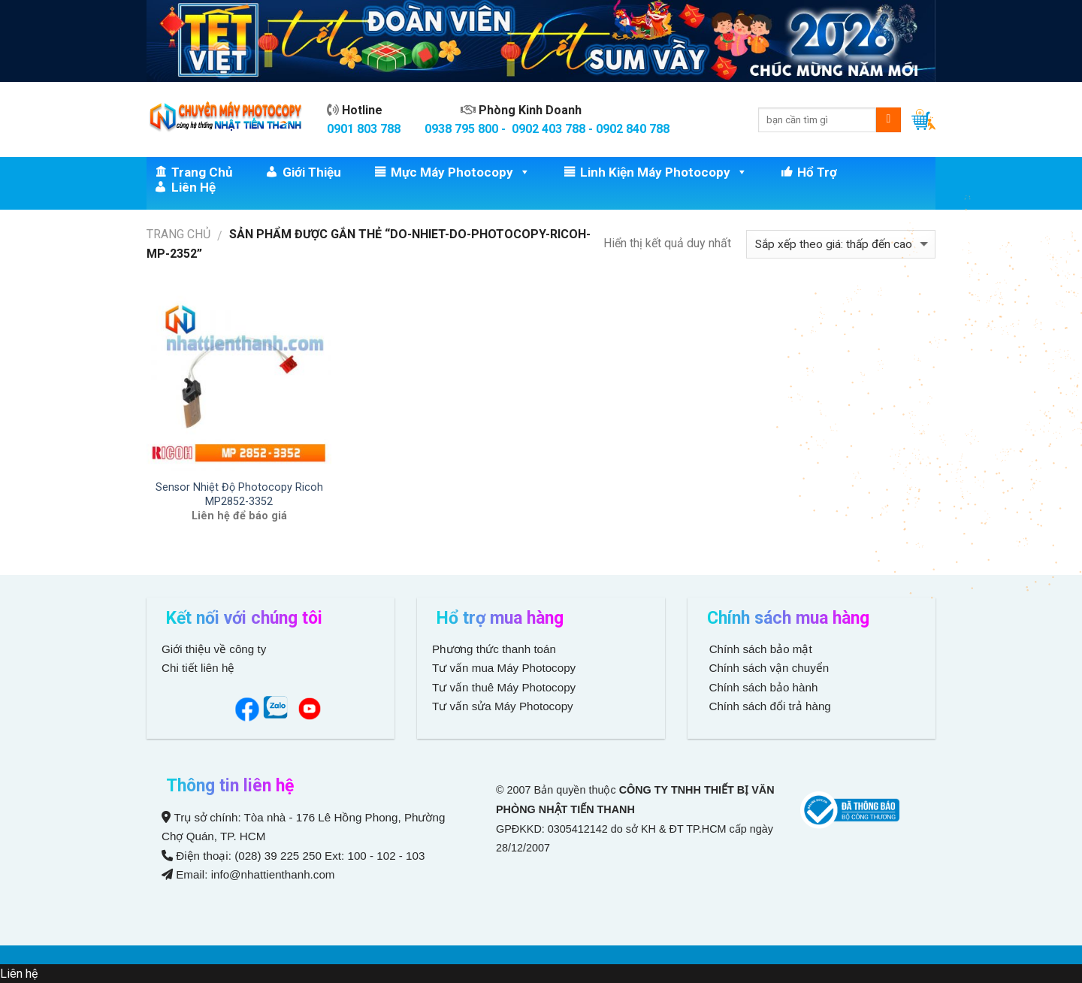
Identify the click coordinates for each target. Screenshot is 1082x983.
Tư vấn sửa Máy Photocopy (502, 706)
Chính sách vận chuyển (767, 667)
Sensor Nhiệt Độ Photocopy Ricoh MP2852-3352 (239, 494)
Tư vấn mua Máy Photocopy (505, 667)
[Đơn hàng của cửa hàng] (840, 244)
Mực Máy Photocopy (460, 172)
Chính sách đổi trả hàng (768, 706)
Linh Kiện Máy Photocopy (664, 172)
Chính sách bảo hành (762, 687)
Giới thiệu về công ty (214, 649)
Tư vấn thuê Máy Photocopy (504, 687)
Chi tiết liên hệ (200, 667)
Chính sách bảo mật (760, 649)
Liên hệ (193, 187)
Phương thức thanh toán (494, 649)
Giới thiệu (312, 172)
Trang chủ (202, 172)
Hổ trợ (817, 172)
